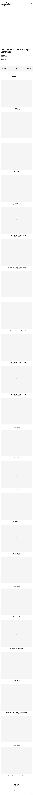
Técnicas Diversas (4, 56)
